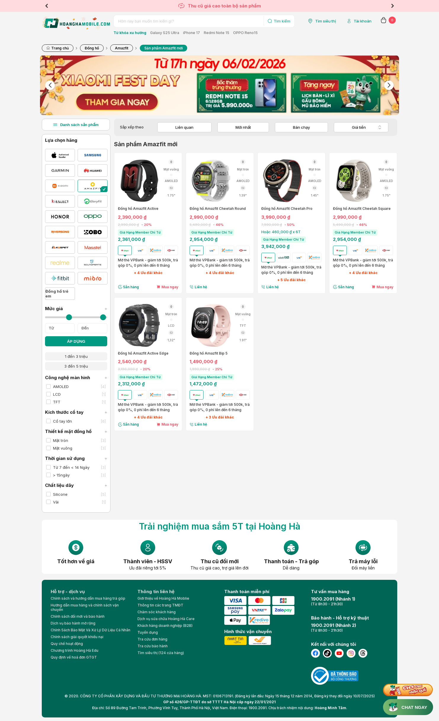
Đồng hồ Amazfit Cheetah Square (362, 209)
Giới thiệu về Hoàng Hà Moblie (163, 598)
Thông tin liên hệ (155, 591)
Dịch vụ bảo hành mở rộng (73, 623)
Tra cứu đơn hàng (152, 639)
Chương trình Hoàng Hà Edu (74, 650)
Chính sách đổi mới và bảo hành (78, 616)
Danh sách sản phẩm (76, 124)
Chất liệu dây (76, 485)
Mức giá (76, 308)
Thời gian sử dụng (76, 458)
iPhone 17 (191, 32)
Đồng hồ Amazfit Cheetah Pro (287, 209)
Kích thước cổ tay (76, 412)
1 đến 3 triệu (76, 356)
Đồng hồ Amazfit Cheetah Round (218, 209)
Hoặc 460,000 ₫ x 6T (281, 231)
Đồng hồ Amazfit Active (138, 209)
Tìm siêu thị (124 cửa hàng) (160, 653)
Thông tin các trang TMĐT (160, 605)
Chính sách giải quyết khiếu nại (77, 637)
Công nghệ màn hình (76, 377)
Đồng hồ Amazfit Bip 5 (208, 353)
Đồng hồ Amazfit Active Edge (143, 353)
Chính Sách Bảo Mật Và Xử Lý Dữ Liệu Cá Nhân (90, 630)
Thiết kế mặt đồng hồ (76, 431)
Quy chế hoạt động (67, 643)
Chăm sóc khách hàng (156, 612)
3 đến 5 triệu (76, 366)
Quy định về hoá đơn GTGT (74, 657)
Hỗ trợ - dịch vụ (68, 591)
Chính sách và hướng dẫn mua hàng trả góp (88, 598)
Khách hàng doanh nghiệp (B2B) (165, 625)
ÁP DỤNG (76, 341)
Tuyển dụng (147, 632)
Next (392, 6)
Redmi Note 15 (216, 32)
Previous (46, 6)
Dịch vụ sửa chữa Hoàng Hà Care (166, 619)
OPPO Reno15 (245, 32)
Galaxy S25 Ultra (164, 32)
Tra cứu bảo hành (152, 646)
